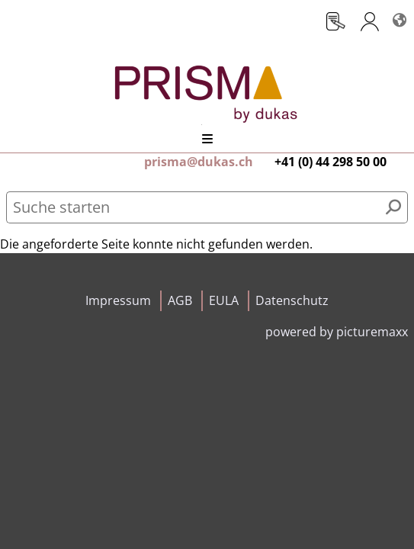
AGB (180, 300)
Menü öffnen (207, 138)
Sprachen (398, 13)
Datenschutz (292, 300)
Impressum (118, 300)
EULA (224, 300)
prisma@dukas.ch (198, 161)
